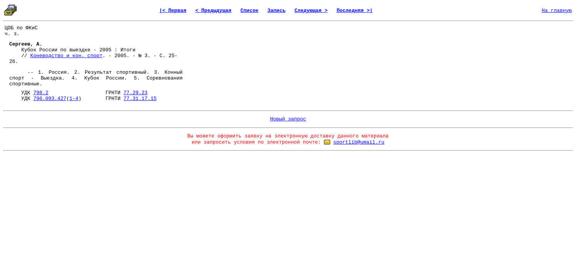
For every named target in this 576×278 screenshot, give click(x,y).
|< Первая (172, 11)
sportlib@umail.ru (359, 142)
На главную (557, 11)
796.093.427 (49, 99)
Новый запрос (288, 119)
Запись (276, 11)
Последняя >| (355, 11)
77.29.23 (135, 93)
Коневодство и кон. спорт (66, 56)
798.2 (40, 93)
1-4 (73, 99)
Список (249, 11)
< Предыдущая (213, 11)
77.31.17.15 (140, 99)
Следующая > (310, 11)
